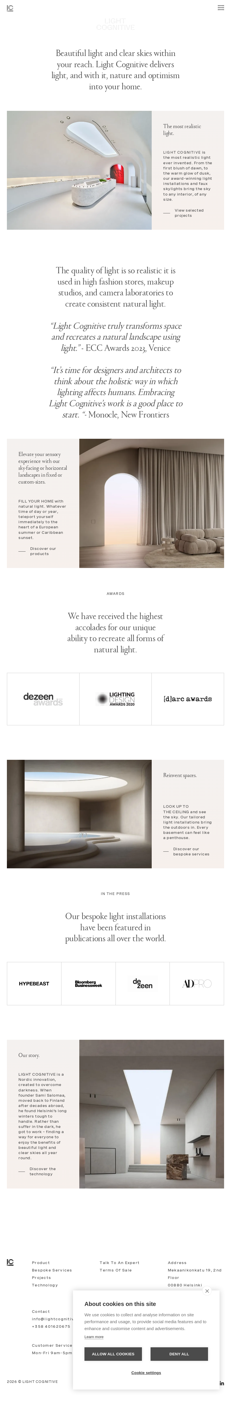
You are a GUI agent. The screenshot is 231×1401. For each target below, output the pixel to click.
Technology (45, 1285)
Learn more (93, 1337)
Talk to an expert (120, 1263)
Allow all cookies (113, 1354)
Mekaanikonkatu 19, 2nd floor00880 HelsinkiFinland (195, 1281)
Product (41, 1263)
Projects (41, 1278)
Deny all (179, 1354)
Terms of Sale (116, 1270)
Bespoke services (52, 1270)
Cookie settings (146, 1373)
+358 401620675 (51, 1326)
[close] (207, 1291)
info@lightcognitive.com (60, 1319)
